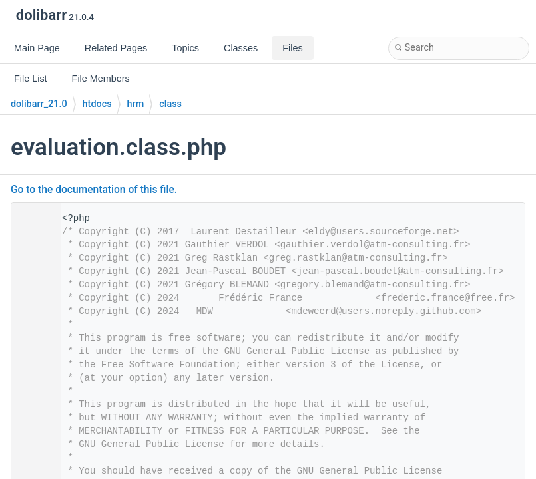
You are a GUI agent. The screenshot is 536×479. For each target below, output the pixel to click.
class (170, 104)
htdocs (97, 104)
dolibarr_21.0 (39, 104)
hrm (135, 104)
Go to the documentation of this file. (94, 190)
